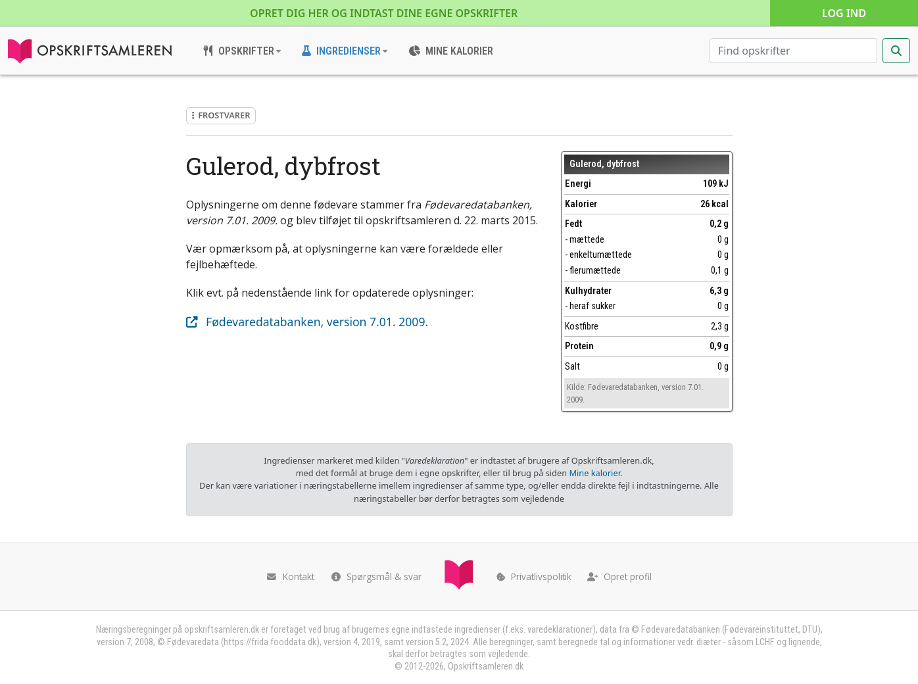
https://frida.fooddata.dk (270, 642)
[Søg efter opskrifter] (793, 50)
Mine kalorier (594, 473)
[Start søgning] (896, 50)
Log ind (844, 13)
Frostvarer (221, 115)
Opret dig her (384, 13)
